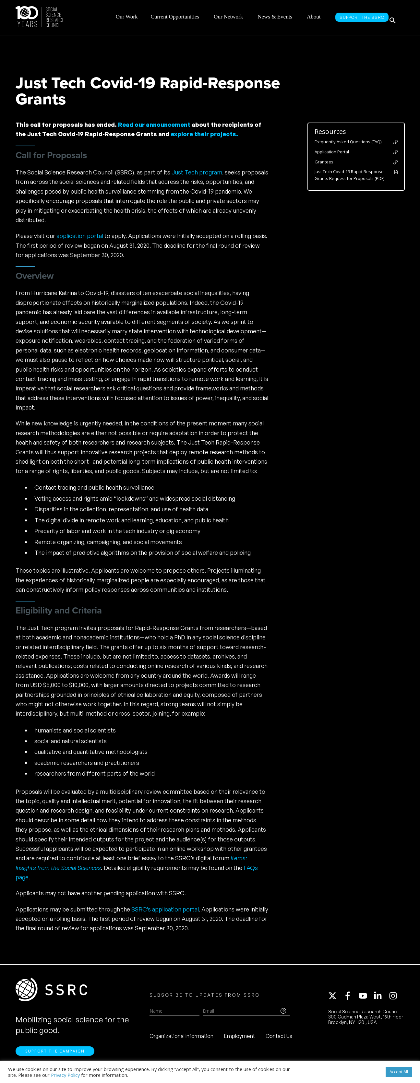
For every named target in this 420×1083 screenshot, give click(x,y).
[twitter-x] (335, 998)
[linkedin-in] (381, 998)
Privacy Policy (65, 1075)
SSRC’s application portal (165, 909)
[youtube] (366, 998)
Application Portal (332, 152)
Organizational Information (181, 1039)
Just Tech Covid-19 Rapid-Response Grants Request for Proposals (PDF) (349, 175)
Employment (239, 1039)
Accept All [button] (399, 1072)
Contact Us (279, 1039)
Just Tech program (197, 172)
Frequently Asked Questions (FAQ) (348, 142)
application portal (79, 235)
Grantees (324, 162)
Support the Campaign (55, 1057)
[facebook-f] (350, 998)
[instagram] (394, 998)
